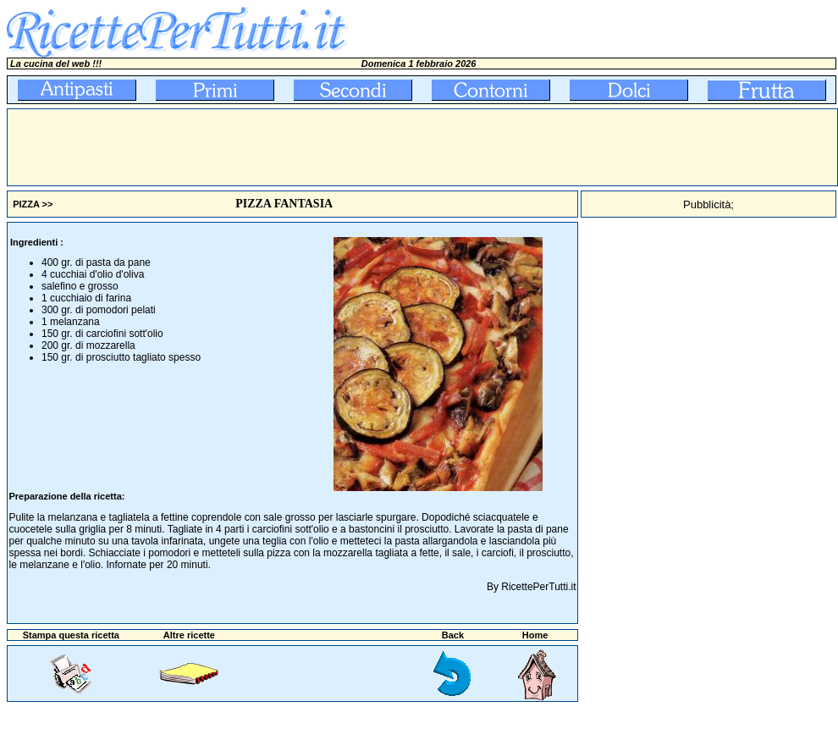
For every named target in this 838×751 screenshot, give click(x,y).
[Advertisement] (316, 147)
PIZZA (26, 204)
